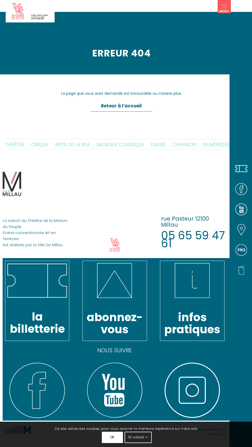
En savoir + (138, 437)
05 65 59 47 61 (193, 239)
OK (112, 437)
